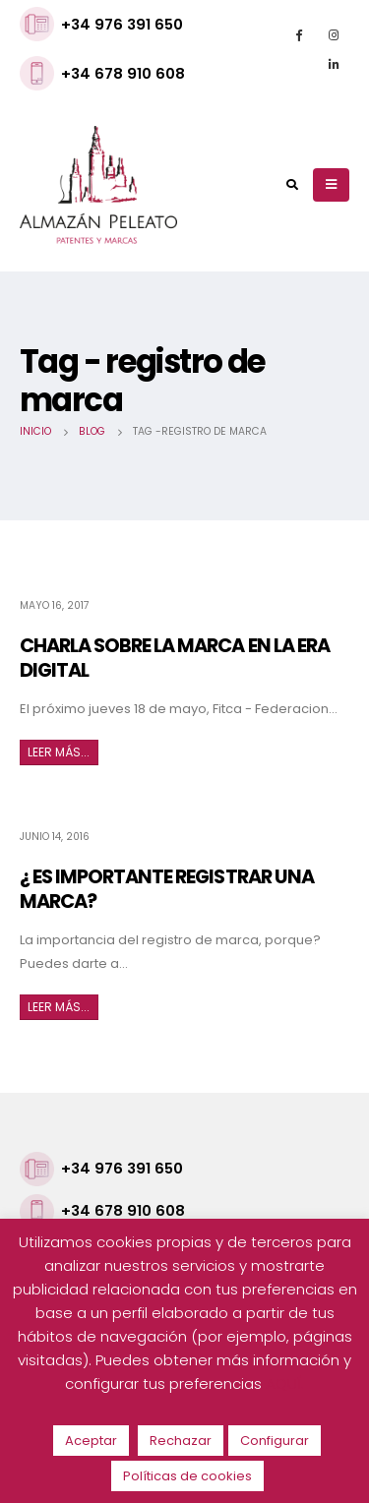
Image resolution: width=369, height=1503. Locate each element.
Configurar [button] (274, 1440)
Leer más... (59, 752)
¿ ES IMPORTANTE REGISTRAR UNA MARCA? (167, 889)
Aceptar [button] (91, 1440)
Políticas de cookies (187, 1476)
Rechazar (181, 1440)
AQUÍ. (285, 1383)
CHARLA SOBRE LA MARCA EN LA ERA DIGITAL (175, 658)
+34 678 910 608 (123, 73)
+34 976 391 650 (122, 24)
